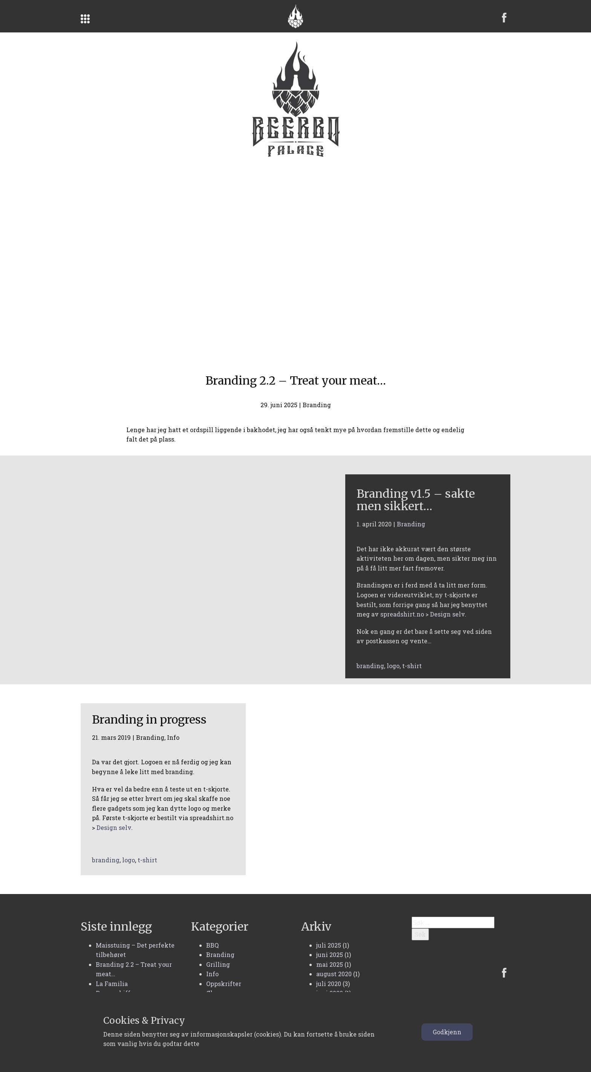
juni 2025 (329, 955)
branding (370, 666)
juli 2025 (328, 945)
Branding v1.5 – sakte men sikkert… (416, 499)
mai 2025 (329, 964)
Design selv (447, 614)
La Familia (112, 984)
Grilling (218, 964)
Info (173, 737)
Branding (317, 405)
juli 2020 (328, 984)
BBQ (212, 945)
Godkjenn (447, 1032)
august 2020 (334, 974)
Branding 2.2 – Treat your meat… (295, 380)
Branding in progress (149, 719)
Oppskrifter (223, 984)
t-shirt (412, 666)
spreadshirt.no (402, 614)
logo (393, 666)
